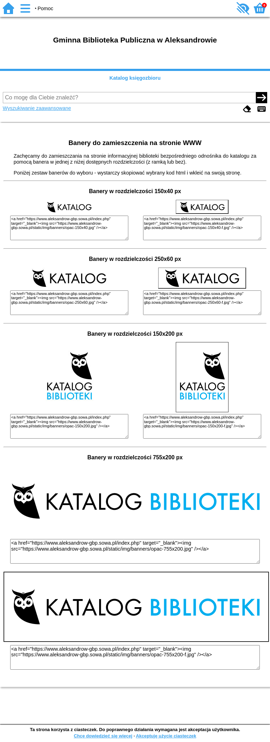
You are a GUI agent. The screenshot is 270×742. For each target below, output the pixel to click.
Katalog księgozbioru (135, 78)
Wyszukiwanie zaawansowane (37, 108)
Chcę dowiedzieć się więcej (103, 735)
